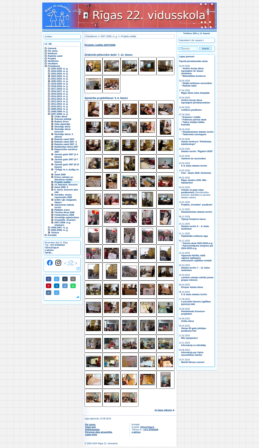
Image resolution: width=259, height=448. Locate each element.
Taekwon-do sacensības (193, 158)
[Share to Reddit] (65, 285)
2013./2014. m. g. (59, 99)
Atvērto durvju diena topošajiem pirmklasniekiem (195, 101)
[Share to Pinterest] (48, 285)
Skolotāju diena (62, 126)
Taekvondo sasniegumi (195, 134)
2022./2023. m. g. (59, 76)
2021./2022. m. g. (59, 78)
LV (46, 44)
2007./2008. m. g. (59, 114)
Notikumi (52, 53)
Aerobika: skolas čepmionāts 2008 (63, 196)
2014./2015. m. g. (59, 96)
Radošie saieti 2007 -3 (65, 144)
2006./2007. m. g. (59, 227)
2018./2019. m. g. (59, 86)
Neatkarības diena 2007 (66, 147)
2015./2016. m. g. (59, 94)
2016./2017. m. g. (59, 91)
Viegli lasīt (90, 427)
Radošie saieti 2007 (64, 139)
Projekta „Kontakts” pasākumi (196, 204)
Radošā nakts (190, 86)
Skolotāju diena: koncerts (62, 130)
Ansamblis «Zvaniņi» (65, 220)
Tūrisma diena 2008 (64, 212)
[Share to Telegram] (56, 292)
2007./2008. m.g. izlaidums (62, 223)
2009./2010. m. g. (59, 109)
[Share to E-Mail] (73, 279)
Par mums (90, 424)
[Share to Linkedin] (56, 285)
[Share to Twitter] (56, 279)
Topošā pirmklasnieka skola (193, 61)
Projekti (52, 58)
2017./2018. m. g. (59, 89)
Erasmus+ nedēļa (191, 117)
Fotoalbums (54, 66)
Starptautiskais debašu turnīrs (198, 132)
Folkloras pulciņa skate (194, 119)
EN (50, 44)
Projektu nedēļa (62, 182)
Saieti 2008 (59, 174)
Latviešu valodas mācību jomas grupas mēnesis (197, 278)
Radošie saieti (55, 56)
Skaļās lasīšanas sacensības (197, 83)
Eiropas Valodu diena (192, 287)
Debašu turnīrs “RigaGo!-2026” (197, 151)
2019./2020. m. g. (59, 84)
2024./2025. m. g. (59, 71)
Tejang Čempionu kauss (193, 219)
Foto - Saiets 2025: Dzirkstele (196, 173)
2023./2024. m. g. (59, 73)
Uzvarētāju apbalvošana (66, 217)
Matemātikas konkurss (194, 76)
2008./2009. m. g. (59, 111)
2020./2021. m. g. (59, 81)
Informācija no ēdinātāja (193, 345)
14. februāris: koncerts (66, 184)
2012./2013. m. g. (59, 101)
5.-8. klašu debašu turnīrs (194, 166)
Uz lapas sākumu (163, 410)
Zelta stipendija (62, 124)
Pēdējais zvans (62, 210)
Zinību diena (60, 116)
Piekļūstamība (92, 429)
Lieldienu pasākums (191, 110)
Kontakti (52, 235)
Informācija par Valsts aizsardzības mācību (192, 353)
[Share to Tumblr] (65, 279)
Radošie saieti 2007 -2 (65, 142)
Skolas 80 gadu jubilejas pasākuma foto (193, 329)
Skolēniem (53, 61)
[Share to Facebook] (48, 279)
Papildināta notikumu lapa (194, 236)
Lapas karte (91, 434)
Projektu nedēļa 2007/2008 (100, 45)
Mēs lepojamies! (189, 338)
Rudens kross (61, 121)
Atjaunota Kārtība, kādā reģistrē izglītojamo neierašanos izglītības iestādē (196, 258)
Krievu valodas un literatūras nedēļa (63, 178)
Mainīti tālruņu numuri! (193, 362)
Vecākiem (53, 63)
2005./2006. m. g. (59, 230)
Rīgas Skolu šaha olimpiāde (195, 93)
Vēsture (55, 232)
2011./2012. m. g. (59, 104)
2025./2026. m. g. (59, 68)
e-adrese (49, 250)
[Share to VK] (48, 292)
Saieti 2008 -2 (61, 187)
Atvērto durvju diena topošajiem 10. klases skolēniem (192, 71)
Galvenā (52, 48)
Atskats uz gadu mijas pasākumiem (192, 191)
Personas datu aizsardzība (98, 432)
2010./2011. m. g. (59, 106)
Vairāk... (49, 252)
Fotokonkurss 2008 (64, 215)
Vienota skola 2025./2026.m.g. (198, 243)
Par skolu (53, 51)
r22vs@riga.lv (52, 247)
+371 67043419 (57, 245)
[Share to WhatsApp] (73, 285)
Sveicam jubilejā (62, 119)
